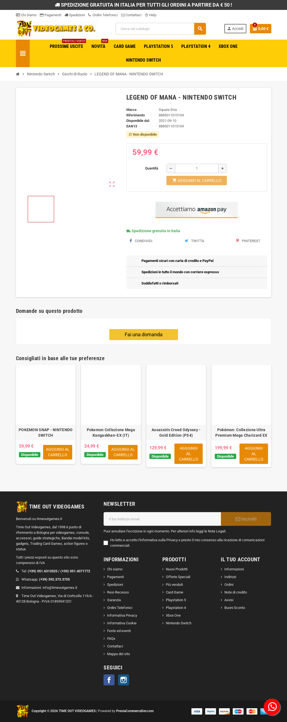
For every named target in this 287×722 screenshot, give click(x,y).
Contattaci (131, 15)
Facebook (109, 679)
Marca (131, 110)
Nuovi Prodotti (177, 569)
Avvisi (228, 600)
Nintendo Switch (178, 623)
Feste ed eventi (119, 631)
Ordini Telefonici (103, 15)
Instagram (123, 679)
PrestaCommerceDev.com (135, 711)
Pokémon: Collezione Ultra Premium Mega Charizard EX (241, 432)
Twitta (194, 241)
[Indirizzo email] (162, 519)
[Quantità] (196, 168)
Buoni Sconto (234, 608)
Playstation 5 (176, 600)
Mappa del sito (118, 654)
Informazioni (234, 569)
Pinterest (248, 241)
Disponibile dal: (138, 121)
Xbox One (173, 615)
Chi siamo (114, 569)
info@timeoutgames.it (60, 588)
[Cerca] (161, 29)
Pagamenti (50, 15)
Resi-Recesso (118, 592)
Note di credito (235, 592)
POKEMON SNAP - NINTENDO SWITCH (46, 432)
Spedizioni (75, 15)
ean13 (131, 126)
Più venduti (174, 584)
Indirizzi (230, 577)
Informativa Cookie (121, 623)
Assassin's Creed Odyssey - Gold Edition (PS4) (176, 432)
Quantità (151, 168)
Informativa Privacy (122, 615)
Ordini (228, 584)
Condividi (141, 241)
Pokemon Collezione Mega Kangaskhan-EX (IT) (111, 432)
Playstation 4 (176, 608)
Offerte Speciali (178, 577)
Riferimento (135, 115)
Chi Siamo (26, 15)
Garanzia (114, 600)
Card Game (174, 592)
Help (150, 15)
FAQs (111, 638)
